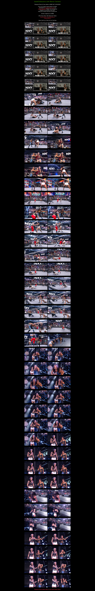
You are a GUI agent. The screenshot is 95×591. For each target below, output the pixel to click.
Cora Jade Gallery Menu (55, 589)
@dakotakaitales (42, 9)
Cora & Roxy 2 (51, 17)
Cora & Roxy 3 (47, 18)
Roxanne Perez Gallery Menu (41, 589)
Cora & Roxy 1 (43, 17)
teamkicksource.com (49, 7)
